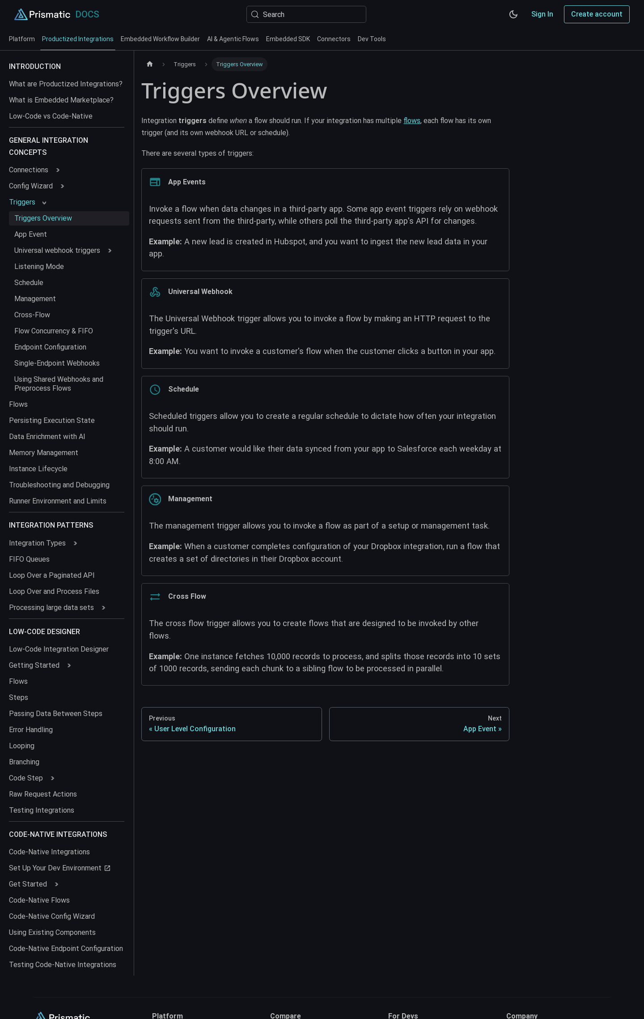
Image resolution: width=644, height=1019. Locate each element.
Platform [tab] (22, 39)
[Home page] (149, 64)
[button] (34, 170)
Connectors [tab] (334, 39)
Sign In (542, 14)
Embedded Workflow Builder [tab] (160, 39)
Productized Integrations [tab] (77, 42)
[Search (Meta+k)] (306, 14)
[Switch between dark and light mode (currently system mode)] (513, 14)
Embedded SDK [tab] (288, 39)
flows (411, 120)
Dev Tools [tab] (372, 39)
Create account (597, 14)
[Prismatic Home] (42, 14)
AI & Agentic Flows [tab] (233, 39)
